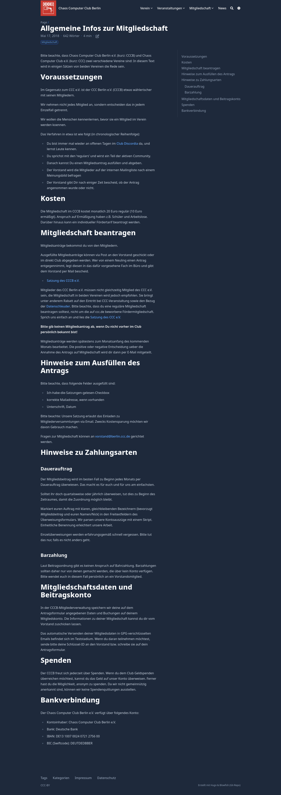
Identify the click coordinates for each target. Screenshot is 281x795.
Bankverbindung (193, 110)
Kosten (186, 62)
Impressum (83, 778)
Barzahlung (193, 92)
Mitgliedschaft (200, 8)
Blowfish (224, 785)
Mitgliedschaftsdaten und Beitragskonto (210, 99)
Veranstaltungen (169, 8)
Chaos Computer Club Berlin (80, 8)
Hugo (214, 785)
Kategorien (61, 778)
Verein (145, 8)
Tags (44, 778)
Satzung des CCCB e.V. (63, 280)
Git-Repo (235, 785)
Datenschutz (106, 778)
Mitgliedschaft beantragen (200, 68)
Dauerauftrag (194, 86)
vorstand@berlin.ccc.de (112, 436)
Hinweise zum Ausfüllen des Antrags (208, 74)
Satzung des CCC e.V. (105, 317)
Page (44, 22)
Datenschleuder (58, 306)
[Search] (231, 8)
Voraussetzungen (194, 56)
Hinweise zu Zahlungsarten (201, 80)
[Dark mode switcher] (238, 8)
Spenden (187, 105)
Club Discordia (127, 143)
